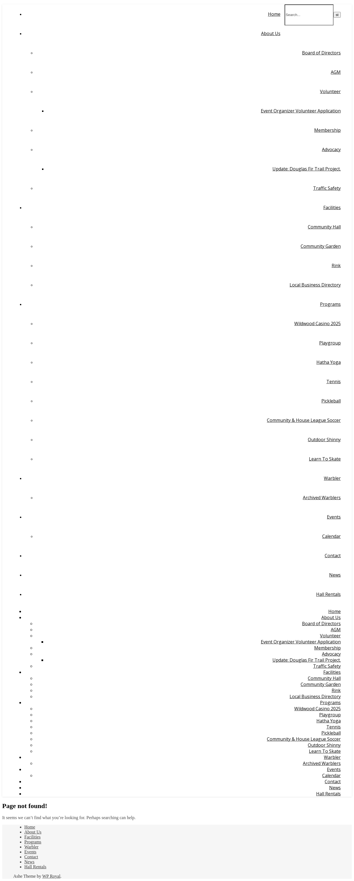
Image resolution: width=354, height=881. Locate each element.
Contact (333, 556)
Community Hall (324, 227)
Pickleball (331, 401)
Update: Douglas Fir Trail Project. (306, 169)
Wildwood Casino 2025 (317, 323)
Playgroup (330, 343)
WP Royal (51, 876)
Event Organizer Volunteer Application (301, 111)
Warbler (332, 478)
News (335, 575)
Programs (330, 304)
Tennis (333, 381)
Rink (336, 265)
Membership (327, 130)
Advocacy (331, 149)
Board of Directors (321, 53)
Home (274, 14)
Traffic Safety (327, 188)
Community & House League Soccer (304, 420)
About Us (270, 33)
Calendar (331, 536)
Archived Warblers (322, 498)
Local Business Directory (315, 285)
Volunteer (330, 91)
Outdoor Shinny (324, 439)
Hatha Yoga (328, 362)
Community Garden (321, 246)
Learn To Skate (325, 459)
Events (334, 517)
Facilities (332, 207)
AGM (336, 72)
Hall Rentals (328, 594)
